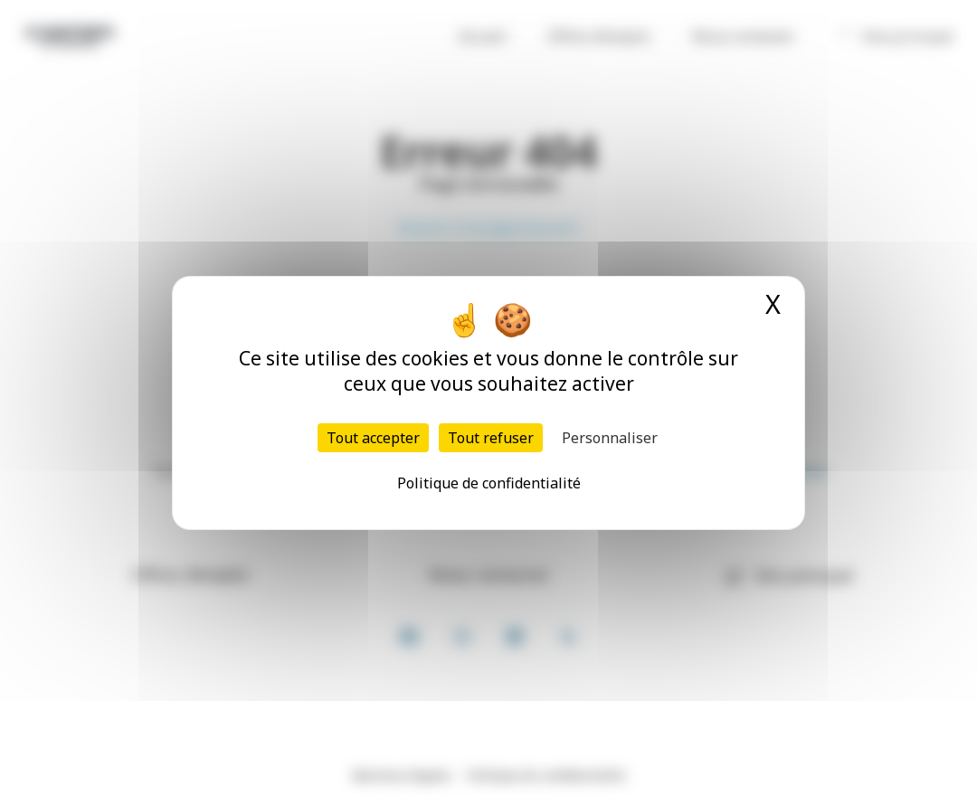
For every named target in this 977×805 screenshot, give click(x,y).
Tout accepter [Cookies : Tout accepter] (373, 438)
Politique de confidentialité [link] (489, 483)
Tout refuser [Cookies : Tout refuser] (491, 438)
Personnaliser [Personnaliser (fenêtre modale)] (610, 438)
